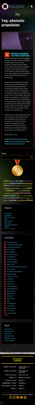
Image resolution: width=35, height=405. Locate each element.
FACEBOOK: (5, 367)
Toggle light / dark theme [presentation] (32, 6)
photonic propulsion (13, 144)
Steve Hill (10, 296)
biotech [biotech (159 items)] (21, 183)
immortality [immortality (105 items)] (26, 191)
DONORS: (11, 378)
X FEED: (7, 375)
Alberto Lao (10, 284)
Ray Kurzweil (8, 221)
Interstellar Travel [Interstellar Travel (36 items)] (9, 193)
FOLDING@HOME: (6, 383)
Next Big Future (9, 336)
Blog (17, 14)
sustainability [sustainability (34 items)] (6, 200)
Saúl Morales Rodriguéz (14, 245)
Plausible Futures (9, 338)
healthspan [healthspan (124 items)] (10, 191)
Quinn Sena (10, 250)
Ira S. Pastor (11, 310)
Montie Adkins (11, 308)
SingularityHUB (9, 340)
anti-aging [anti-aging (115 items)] (19, 181)
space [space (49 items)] (31, 198)
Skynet (6, 227)
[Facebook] (10, 397)
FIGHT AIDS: (8, 380)
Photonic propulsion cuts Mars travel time (20, 54)
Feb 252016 (7, 54)
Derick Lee (10, 281)
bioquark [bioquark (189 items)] (13, 183)
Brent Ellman (11, 298)
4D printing (7, 215)
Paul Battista (11, 257)
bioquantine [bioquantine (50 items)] (6, 183)
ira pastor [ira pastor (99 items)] (16, 193)
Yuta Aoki (10, 279)
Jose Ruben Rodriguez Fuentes (17, 267)
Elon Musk (7, 223)
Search (31, 157)
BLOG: (20, 375)
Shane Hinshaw (12, 286)
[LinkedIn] (17, 397)
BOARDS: (21, 378)
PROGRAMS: (21, 383)
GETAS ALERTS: (22, 371)
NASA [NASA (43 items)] (18, 196)
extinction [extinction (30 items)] (13, 188)
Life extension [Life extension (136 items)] (25, 193)
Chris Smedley (11, 313)
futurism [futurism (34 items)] (21, 188)
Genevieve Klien (12, 242)
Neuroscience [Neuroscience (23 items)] (22, 196)
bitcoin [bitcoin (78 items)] (6, 186)
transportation (22, 141)
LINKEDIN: (6, 371)
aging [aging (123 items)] (6, 181)
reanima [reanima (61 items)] (30, 196)
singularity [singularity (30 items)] (28, 198)
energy (25, 139)
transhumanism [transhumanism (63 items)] (21, 200)
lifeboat (6, 141)
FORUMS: (13, 389)
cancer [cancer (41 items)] (19, 186)
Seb (8, 301)
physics (10, 141)
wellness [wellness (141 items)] (29, 200)
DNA (5, 219)
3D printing (7, 213)
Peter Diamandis (9, 217)
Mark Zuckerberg (9, 228)
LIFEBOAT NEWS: (22, 367)
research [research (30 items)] (21, 198)
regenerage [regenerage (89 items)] (6, 198)
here (16, 135)
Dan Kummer (11, 269)
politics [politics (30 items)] (25, 196)
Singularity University (11, 225)
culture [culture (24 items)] (29, 185)
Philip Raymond (13, 139)
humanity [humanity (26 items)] (16, 191)
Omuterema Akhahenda (14, 271)
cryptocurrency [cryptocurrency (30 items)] (24, 186)
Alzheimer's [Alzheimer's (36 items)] (12, 181)
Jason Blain (11, 306)
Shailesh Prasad (12, 254)
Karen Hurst (11, 264)
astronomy (21, 139)
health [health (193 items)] (29, 188)
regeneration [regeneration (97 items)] (15, 198)
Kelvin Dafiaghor (12, 262)
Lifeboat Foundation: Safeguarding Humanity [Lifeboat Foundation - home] (12, 6)
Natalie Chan (11, 293)
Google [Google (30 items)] (25, 188)
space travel (16, 141)
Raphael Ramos (12, 289)
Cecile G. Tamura (12, 276)
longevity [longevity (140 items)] (12, 195)
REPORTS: (21, 380)
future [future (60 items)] (17, 188)
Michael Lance (11, 303)
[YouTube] (21, 397)
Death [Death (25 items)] (31, 185)
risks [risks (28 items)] (24, 198)
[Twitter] (14, 397)
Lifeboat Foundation (13, 395)
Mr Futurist (7, 333)
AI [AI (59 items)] (9, 181)
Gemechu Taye (12, 259)
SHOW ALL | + (7, 315)
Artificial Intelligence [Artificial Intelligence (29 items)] (28, 181)
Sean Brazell (11, 291)
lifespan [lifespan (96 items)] (6, 196)
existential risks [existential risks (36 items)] (7, 188)
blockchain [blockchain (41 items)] (10, 186)
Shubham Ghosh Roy (14, 247)
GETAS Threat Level (17, 360)
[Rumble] (25, 397)
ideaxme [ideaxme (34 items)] (20, 191)
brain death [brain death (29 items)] (15, 186)
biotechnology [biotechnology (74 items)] (28, 184)
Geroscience (8, 329)
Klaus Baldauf (11, 274)
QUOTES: (21, 389)
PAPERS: (21, 386)
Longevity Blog (9, 331)
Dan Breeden (11, 252)
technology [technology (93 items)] (13, 200)
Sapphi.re (31, 395)
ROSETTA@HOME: (6, 386)
